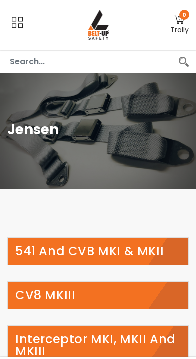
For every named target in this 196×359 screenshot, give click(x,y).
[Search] (183, 61)
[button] (179, 25)
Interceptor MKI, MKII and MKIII (95, 345)
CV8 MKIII (45, 295)
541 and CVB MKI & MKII (89, 251)
